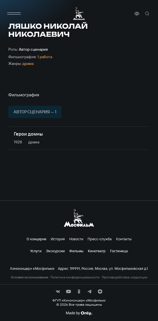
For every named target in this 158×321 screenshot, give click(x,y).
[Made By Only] (79, 313)
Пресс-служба (100, 239)
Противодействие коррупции (124, 277)
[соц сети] (57, 291)
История (58, 239)
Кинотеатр (97, 251)
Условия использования (29, 277)
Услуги (36, 251)
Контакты (124, 239)
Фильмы (76, 251)
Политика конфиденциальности (75, 277)
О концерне (36, 239)
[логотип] (79, 13)
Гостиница (119, 251)
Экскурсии (55, 251)
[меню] (13, 13)
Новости (76, 239)
